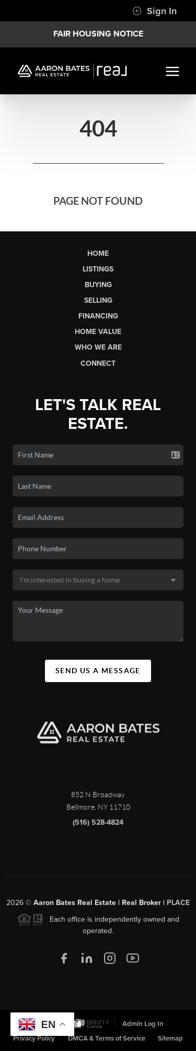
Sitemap (170, 1038)
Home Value (98, 331)
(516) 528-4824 (98, 825)
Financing (98, 316)
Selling (98, 300)
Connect (98, 363)
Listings (98, 269)
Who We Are (98, 347)
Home (98, 253)
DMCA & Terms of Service (106, 1038)
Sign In (154, 11)
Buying (98, 284)
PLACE (178, 904)
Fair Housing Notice (98, 34)
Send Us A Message (98, 670)
